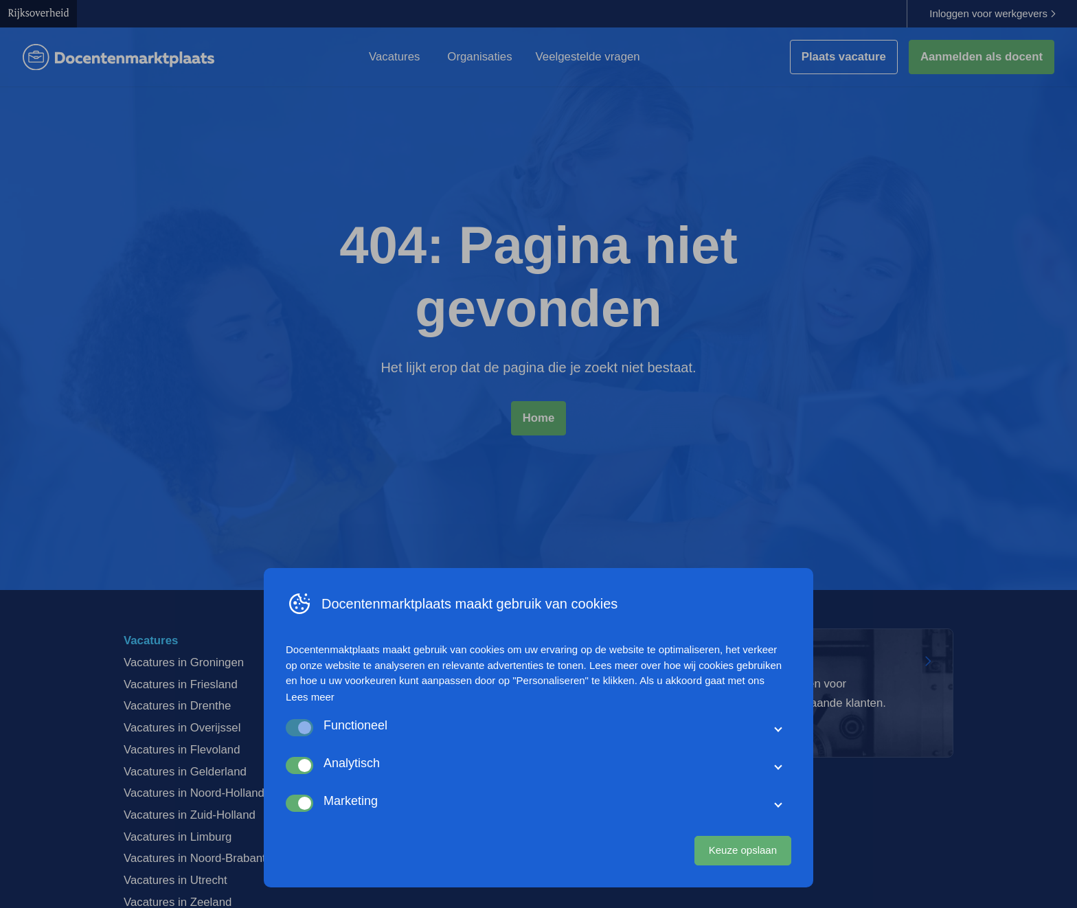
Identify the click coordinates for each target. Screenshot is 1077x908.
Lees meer (310, 697)
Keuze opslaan (743, 850)
